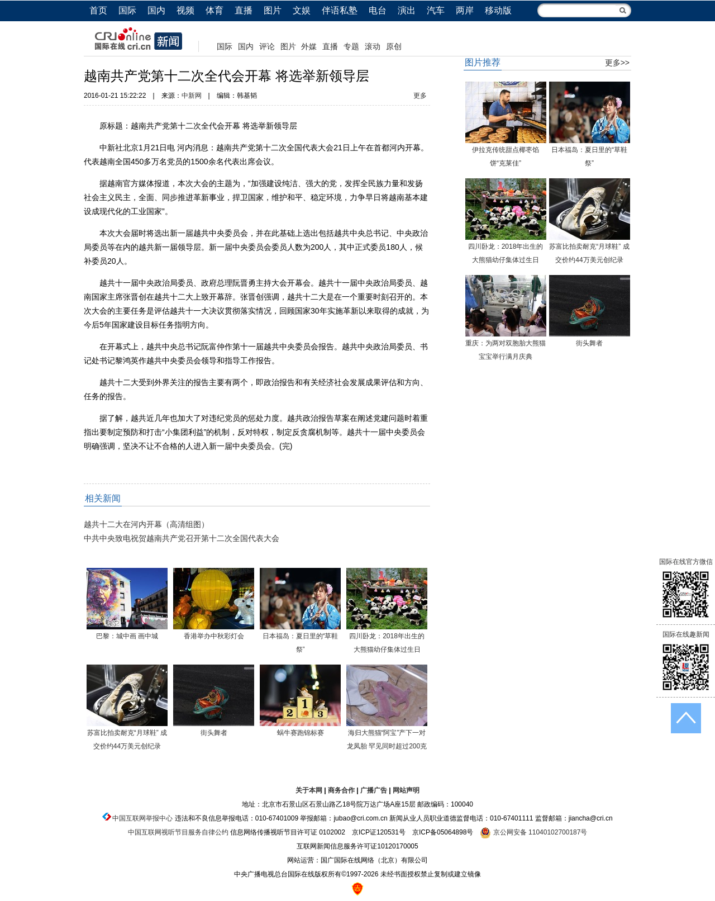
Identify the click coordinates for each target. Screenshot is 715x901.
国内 (156, 10)
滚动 (372, 46)
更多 (420, 95)
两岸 (465, 10)
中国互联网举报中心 (142, 818)
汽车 (436, 10)
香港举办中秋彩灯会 (214, 636)
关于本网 (308, 790)
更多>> (617, 62)
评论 (267, 46)
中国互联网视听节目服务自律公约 (178, 832)
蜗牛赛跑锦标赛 (300, 733)
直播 (243, 10)
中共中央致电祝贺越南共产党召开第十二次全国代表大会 (181, 538)
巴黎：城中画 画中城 (127, 636)
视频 (185, 10)
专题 (351, 46)
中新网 (192, 95)
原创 (394, 46)
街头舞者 (214, 733)
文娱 (302, 10)
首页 (98, 10)
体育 (214, 10)
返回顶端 (686, 718)
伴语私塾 (340, 10)
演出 (407, 10)
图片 (273, 10)
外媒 (309, 46)
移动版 (498, 10)
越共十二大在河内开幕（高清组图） (146, 524)
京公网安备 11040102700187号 (533, 832)
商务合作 (341, 790)
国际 (127, 10)
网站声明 (406, 790)
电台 (378, 10)
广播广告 (373, 790)
